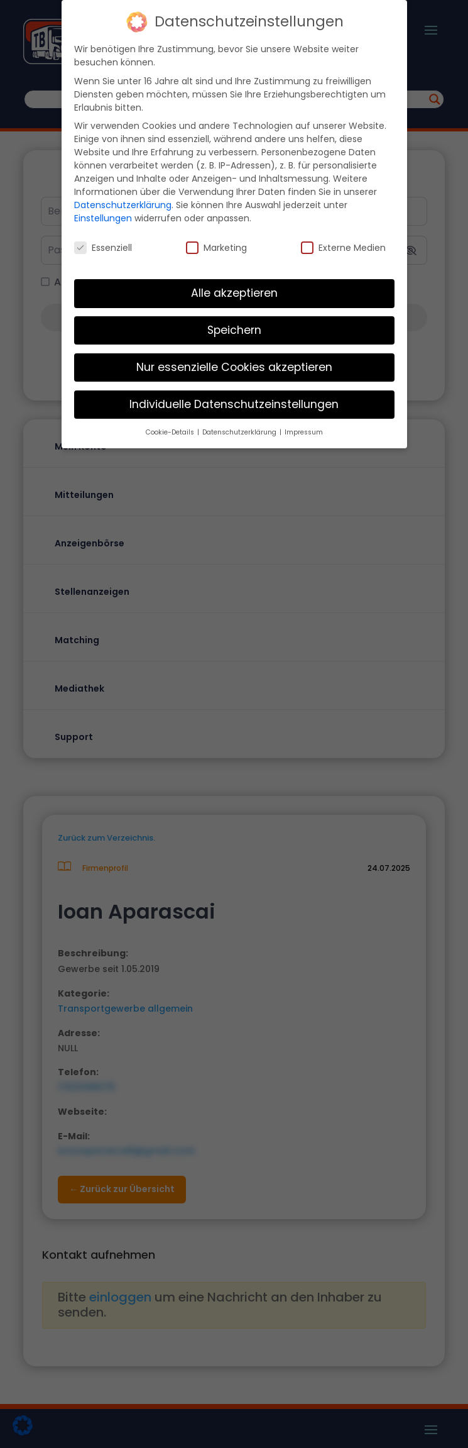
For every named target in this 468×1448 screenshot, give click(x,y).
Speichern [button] (234, 330)
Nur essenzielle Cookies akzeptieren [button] (234, 367)
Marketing (216, 247)
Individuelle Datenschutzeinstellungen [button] (234, 404)
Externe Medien (343, 247)
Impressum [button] (304, 432)
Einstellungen (103, 218)
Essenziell (103, 247)
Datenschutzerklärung (122, 205)
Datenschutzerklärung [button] (240, 432)
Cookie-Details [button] (171, 432)
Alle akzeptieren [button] (234, 293)
